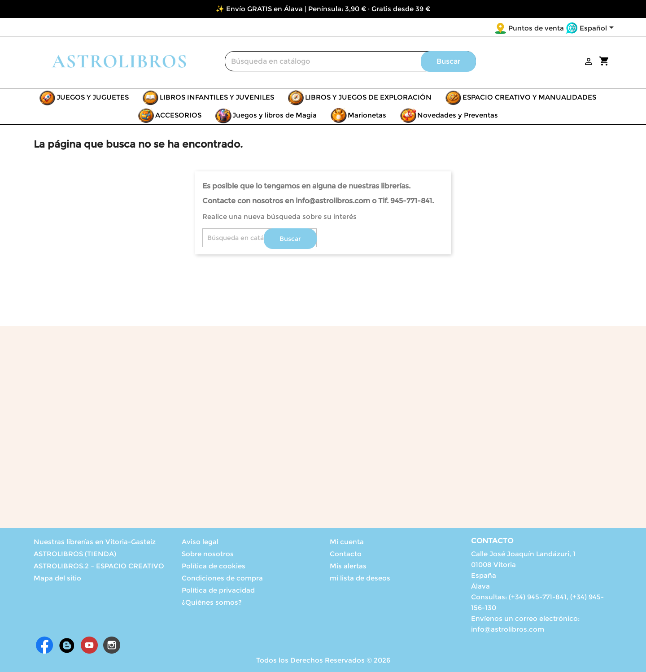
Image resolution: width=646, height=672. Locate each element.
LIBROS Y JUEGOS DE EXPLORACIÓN (368, 97)
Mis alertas (348, 566)
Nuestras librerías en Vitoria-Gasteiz (95, 541)
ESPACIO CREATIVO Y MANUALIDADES (529, 97)
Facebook (44, 645)
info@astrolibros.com (507, 629)
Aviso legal (200, 541)
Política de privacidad (218, 590)
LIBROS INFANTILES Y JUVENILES (217, 97)
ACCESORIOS (178, 115)
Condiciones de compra (222, 578)
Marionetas (367, 115)
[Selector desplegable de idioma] (598, 28)
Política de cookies (213, 566)
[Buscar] (350, 61)
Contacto (346, 554)
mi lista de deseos (360, 578)
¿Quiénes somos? (212, 602)
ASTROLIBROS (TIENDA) (75, 554)
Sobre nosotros (208, 554)
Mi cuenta (347, 541)
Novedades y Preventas (457, 115)
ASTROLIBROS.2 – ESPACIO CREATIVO (99, 566)
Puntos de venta (536, 28)
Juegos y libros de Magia (274, 115)
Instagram (111, 645)
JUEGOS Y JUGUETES (93, 97)
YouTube (89, 645)
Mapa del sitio (57, 578)
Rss (66, 645)
